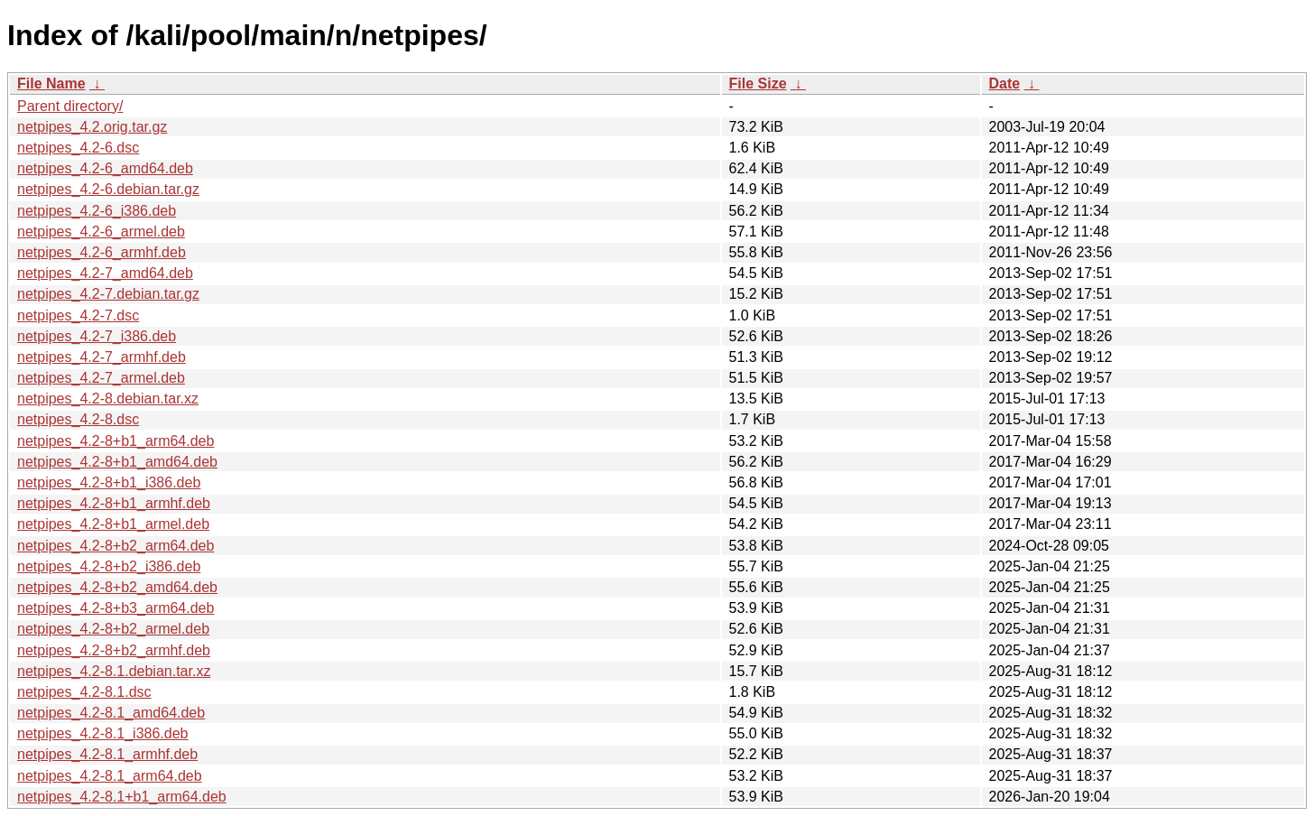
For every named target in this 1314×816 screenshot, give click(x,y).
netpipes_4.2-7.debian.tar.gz (108, 293)
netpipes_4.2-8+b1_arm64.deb (115, 441)
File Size (758, 83)
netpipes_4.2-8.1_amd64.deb (111, 712)
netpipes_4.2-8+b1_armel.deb (113, 524)
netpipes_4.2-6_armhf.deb (101, 252)
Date (1005, 83)
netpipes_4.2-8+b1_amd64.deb (117, 461)
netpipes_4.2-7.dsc (78, 315)
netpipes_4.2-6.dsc (78, 147)
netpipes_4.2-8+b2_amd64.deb (117, 587)
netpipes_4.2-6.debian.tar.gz (108, 189)
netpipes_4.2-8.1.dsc (84, 692)
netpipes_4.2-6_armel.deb (101, 231)
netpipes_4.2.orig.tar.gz (92, 126)
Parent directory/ (70, 106)
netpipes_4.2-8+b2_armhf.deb (113, 650)
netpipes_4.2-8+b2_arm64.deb (115, 545)
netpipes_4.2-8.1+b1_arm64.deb (122, 796)
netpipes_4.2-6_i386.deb (96, 210)
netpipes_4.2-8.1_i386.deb (103, 733)
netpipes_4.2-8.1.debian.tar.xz (113, 671)
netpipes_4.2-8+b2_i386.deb (108, 566)
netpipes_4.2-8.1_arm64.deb (109, 776)
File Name (51, 83)
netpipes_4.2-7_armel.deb (101, 377)
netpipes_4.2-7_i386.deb (96, 336)
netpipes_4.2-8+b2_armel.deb (113, 628)
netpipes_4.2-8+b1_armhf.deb (113, 503)
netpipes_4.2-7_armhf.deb (101, 357)
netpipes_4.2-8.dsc (78, 419)
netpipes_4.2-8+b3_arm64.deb (115, 608)
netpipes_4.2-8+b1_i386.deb (108, 482)
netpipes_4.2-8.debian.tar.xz (108, 398)
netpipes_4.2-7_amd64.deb (105, 273)
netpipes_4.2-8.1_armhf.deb (107, 754)
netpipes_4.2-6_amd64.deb (105, 168)
